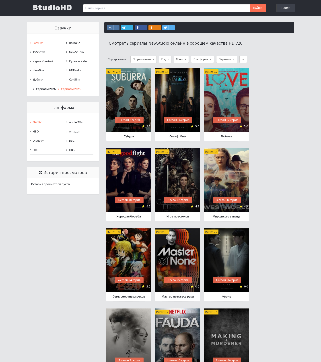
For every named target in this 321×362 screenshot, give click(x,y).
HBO (36, 131)
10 (205, 315)
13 (236, 315)
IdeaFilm (38, 70)
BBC (71, 141)
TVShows (39, 52)
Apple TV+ (75, 122)
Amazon (74, 131)
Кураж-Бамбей (43, 61)
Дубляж (38, 79)
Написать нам (42, 354)
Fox (35, 150)
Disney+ (38, 141)
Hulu (72, 150)
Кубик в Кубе (78, 61)
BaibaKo (74, 43)
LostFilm (38, 43)
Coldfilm (74, 79)
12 (226, 315)
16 (254, 315)
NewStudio (76, 52)
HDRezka (75, 70)
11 (215, 315)
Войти (286, 8)
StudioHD (52, 7)
